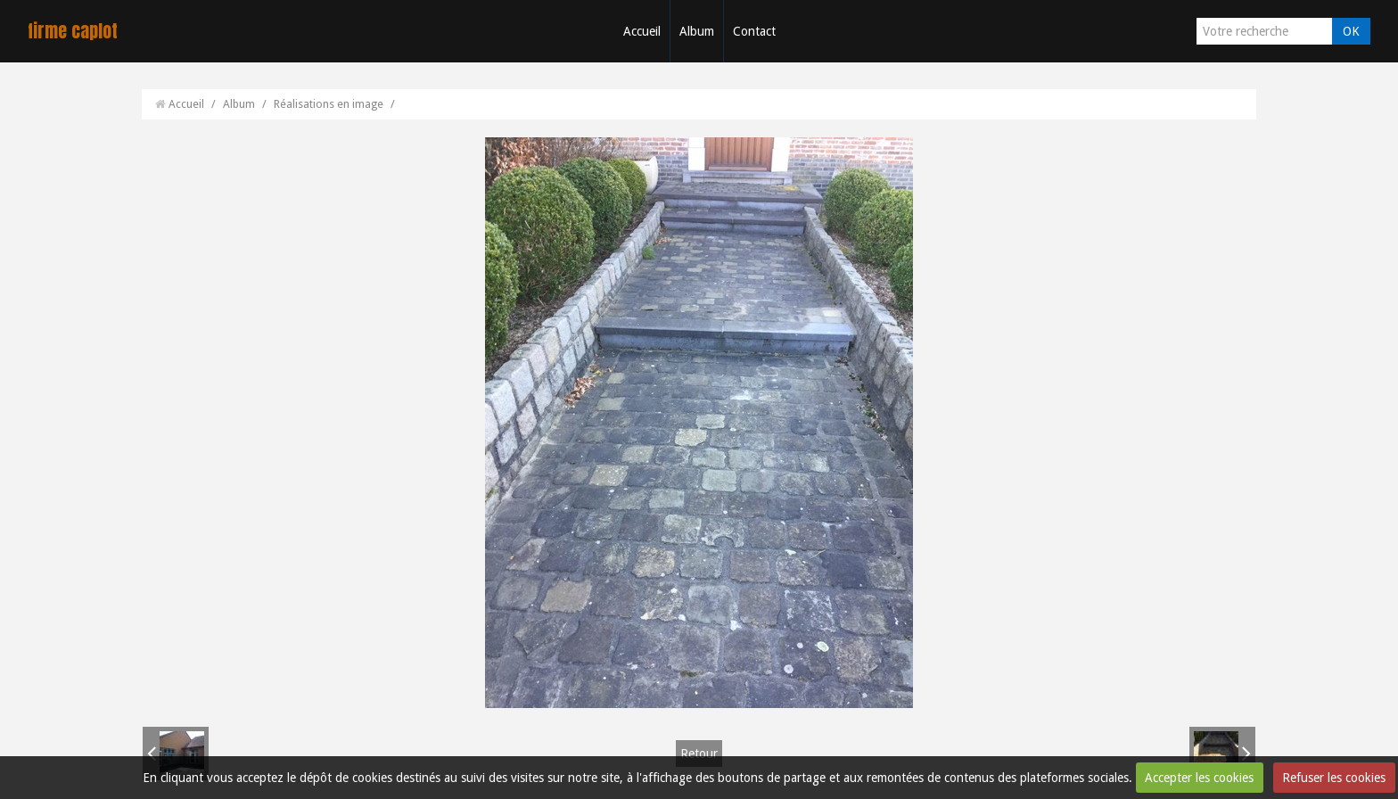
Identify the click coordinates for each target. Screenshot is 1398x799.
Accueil (642, 31)
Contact (754, 31)
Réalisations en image (328, 104)
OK (1351, 31)
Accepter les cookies (1199, 777)
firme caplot (73, 31)
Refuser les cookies (1334, 777)
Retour (699, 753)
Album (696, 31)
